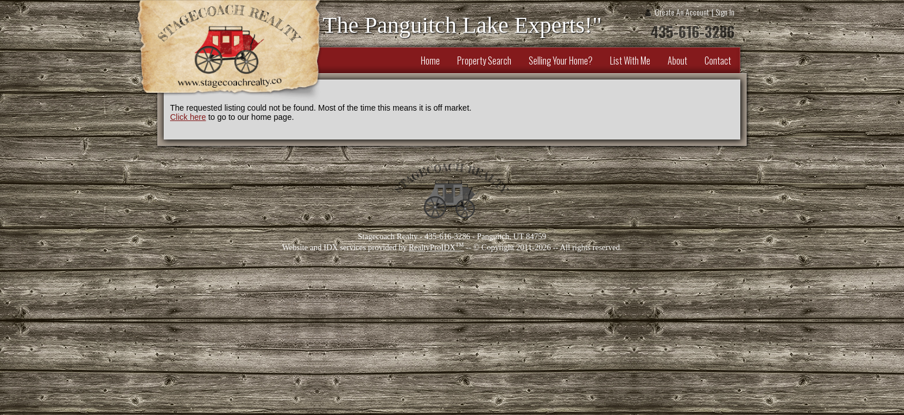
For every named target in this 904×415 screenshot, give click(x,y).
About (677, 60)
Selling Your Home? (561, 60)
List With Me (630, 60)
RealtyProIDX (436, 247)
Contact (718, 60)
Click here (188, 117)
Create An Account (682, 12)
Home (430, 60)
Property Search (484, 60)
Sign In (724, 12)
